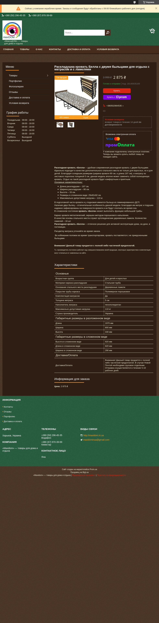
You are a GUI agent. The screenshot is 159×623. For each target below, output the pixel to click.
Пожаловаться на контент (83, 475)
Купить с (117, 97)
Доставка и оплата (78, 49)
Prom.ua (93, 469)
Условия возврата (108, 49)
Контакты (55, 49)
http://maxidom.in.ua (93, 435)
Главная (8, 49)
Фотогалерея (16, 86)
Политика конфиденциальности (111, 475)
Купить (116, 90)
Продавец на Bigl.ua (79, 472)
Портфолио (15, 81)
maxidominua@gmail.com (96, 439)
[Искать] (107, 33)
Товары (24, 49)
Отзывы (13, 92)
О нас (39, 49)
